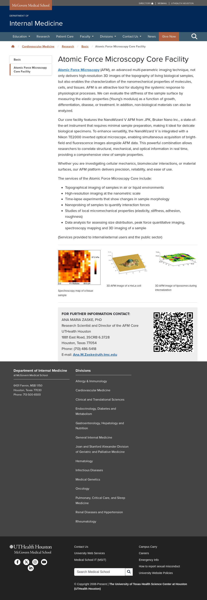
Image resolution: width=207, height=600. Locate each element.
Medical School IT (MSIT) (90, 559)
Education (20, 37)
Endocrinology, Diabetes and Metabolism (96, 411)
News (152, 37)
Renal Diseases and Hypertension (99, 512)
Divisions (107, 37)
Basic (85, 46)
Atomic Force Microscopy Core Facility (30, 69)
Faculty (85, 37)
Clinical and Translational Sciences (100, 400)
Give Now (169, 37)
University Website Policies (156, 573)
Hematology (84, 461)
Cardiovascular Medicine (38, 46)
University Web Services (89, 553)
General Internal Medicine (94, 438)
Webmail (162, 3)
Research (43, 37)
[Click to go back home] (13, 46)
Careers (144, 553)
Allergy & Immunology (91, 381)
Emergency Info (149, 559)
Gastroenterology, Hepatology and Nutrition (100, 425)
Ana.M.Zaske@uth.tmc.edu (95, 354)
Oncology (82, 489)
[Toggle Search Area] (194, 37)
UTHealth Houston (182, 3)
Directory (146, 3)
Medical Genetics (88, 479)
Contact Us (131, 37)
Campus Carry (148, 546)
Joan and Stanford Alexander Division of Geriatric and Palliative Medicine (102, 449)
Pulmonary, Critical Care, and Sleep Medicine (100, 500)
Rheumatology (86, 521)
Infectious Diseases (89, 470)
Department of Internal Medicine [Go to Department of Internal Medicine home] (40, 370)
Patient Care (65, 37)
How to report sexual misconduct (159, 566)
